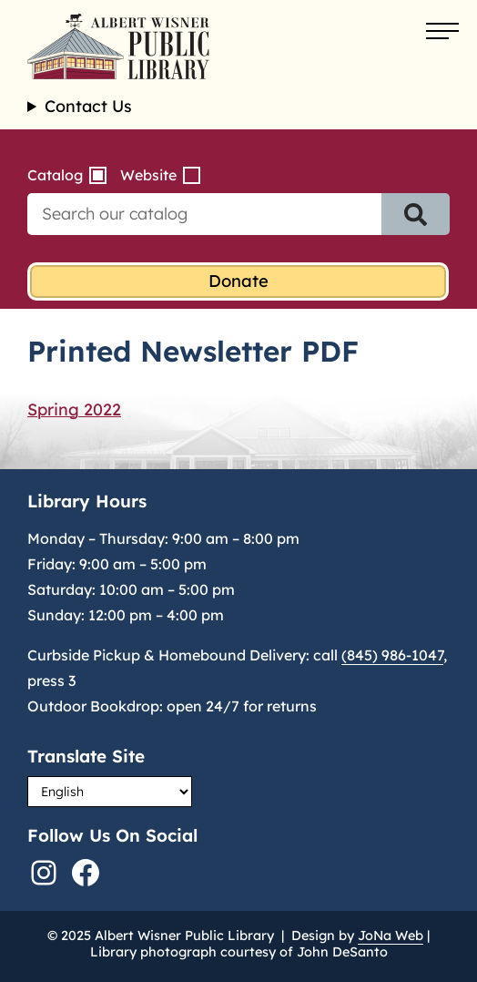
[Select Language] (109, 791)
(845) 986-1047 (392, 655)
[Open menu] (442, 32)
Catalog (55, 175)
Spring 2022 (74, 409)
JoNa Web (390, 935)
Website (148, 175)
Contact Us (88, 106)
